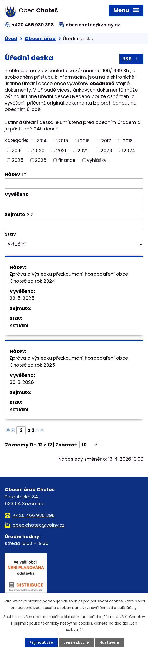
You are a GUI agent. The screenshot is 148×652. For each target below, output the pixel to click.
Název (14, 174)
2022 (83, 150)
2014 (41, 140)
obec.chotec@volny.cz (93, 25)
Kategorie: (16, 140)
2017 (106, 140)
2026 (40, 160)
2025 (17, 160)
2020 (38, 150)
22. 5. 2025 (22, 298)
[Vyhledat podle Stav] (74, 244)
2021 (61, 150)
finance (66, 160)
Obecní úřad (40, 38)
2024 (129, 150)
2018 (128, 140)
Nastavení (109, 642)
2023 (106, 150)
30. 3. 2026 (22, 382)
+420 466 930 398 (33, 25)
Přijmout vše (41, 642)
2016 (85, 140)
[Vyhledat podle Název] (74, 183)
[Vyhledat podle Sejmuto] (74, 224)
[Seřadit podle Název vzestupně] (26, 173)
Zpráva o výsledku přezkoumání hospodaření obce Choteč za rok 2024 (69, 277)
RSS (131, 58)
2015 (63, 140)
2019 (17, 150)
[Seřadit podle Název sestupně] (26, 175)
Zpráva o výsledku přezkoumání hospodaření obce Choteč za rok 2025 (69, 361)
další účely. (127, 607)
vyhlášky (96, 160)
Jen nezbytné (76, 642)
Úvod (11, 38)
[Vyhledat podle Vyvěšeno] (74, 204)
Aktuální (19, 325)
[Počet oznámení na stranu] (88, 444)
